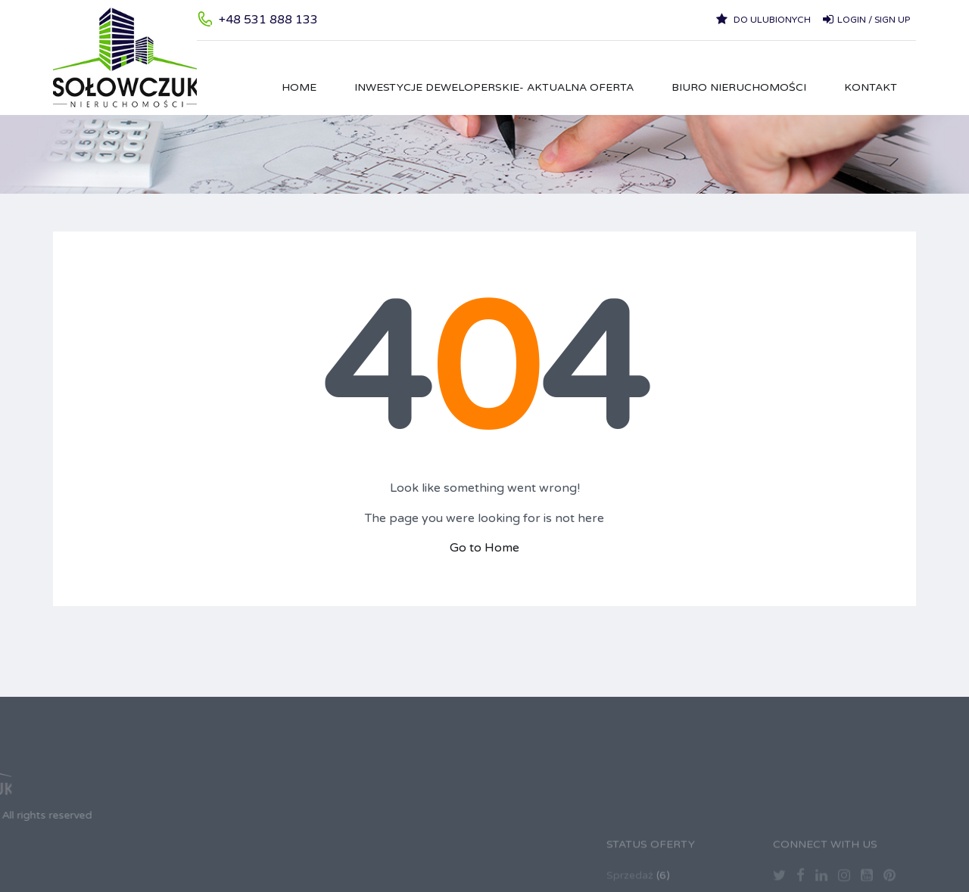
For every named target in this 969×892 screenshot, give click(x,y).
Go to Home (484, 547)
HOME (299, 87)
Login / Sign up (866, 19)
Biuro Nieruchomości (738, 87)
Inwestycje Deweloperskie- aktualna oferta (494, 87)
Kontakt (870, 87)
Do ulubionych (763, 19)
